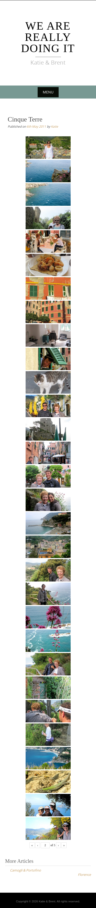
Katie (54, 126)
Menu (48, 92)
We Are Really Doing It (48, 37)
